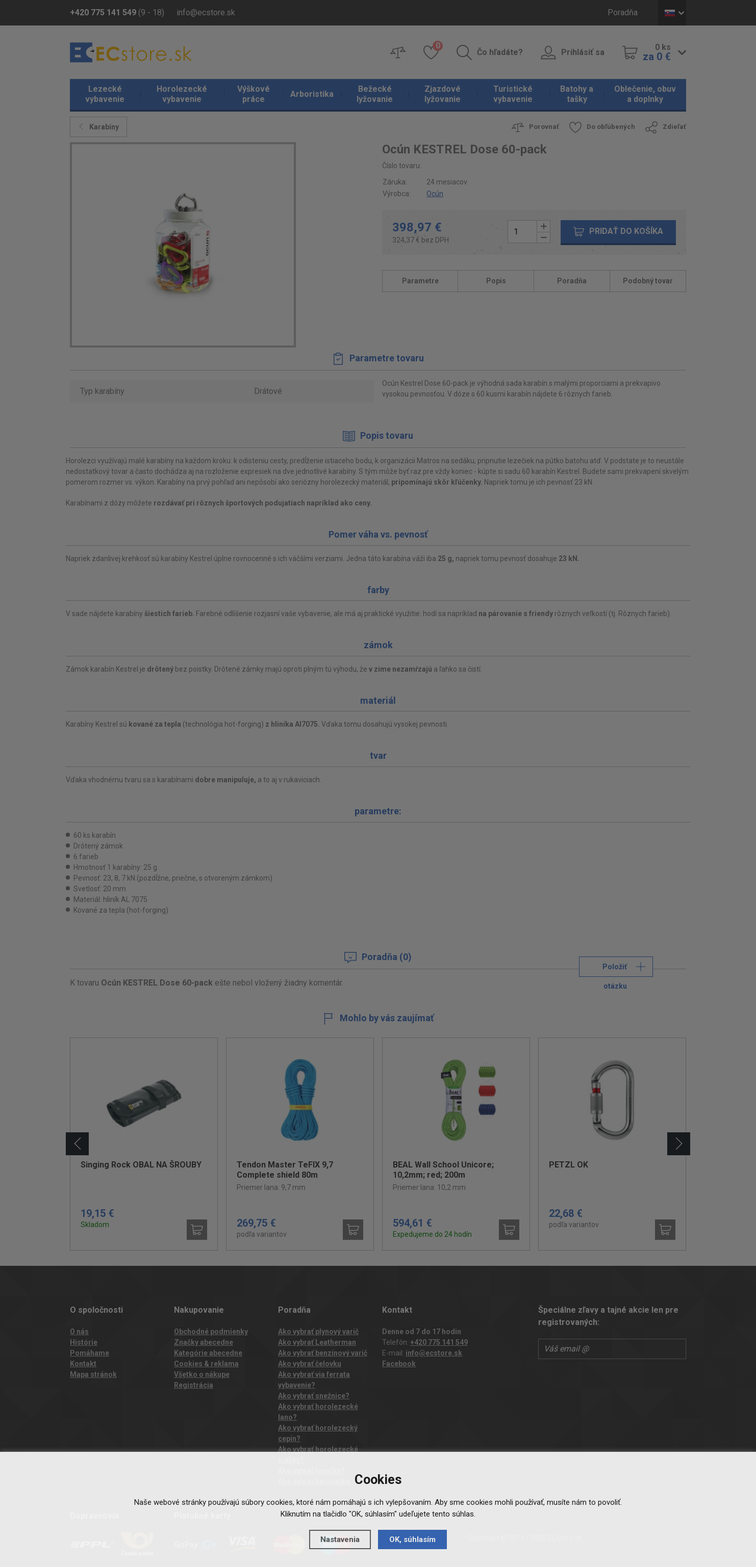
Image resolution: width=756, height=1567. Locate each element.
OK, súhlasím (412, 1539)
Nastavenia (340, 1539)
